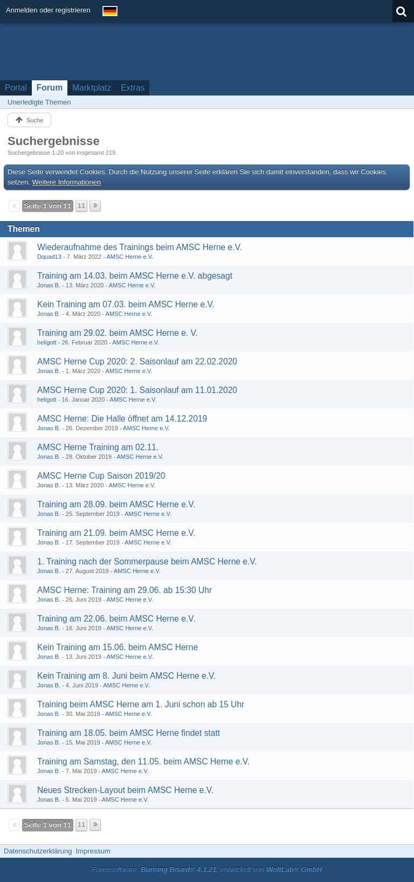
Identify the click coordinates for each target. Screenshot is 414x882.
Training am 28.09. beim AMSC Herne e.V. (116, 504)
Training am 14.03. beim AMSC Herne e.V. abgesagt (134, 275)
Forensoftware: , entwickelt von (207, 869)
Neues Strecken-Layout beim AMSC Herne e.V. (125, 790)
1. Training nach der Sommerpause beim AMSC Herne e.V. (147, 561)
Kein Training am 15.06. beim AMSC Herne (117, 647)
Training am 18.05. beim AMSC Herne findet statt (128, 733)
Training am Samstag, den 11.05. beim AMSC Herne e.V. (143, 761)
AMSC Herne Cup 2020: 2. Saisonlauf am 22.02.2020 (137, 361)
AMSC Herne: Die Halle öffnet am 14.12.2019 (122, 418)
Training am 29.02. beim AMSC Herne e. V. (117, 332)
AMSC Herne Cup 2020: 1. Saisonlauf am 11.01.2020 (137, 390)
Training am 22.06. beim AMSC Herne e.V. (116, 618)
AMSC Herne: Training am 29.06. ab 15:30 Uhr (124, 590)
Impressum (92, 851)
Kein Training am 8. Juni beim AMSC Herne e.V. (126, 675)
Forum (50, 87)
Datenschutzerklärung (38, 851)
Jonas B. (48, 285)
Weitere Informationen (66, 182)
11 (81, 206)
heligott (47, 342)
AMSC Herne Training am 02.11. (97, 447)
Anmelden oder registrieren (48, 10)
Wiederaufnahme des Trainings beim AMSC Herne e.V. (139, 247)
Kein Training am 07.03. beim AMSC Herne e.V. (126, 304)
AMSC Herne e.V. (129, 256)
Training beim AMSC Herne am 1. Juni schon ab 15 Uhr (140, 704)
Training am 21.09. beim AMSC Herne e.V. (116, 533)
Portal (16, 87)
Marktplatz (91, 87)
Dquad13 (49, 256)
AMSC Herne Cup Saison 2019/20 (101, 475)
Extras (132, 87)
